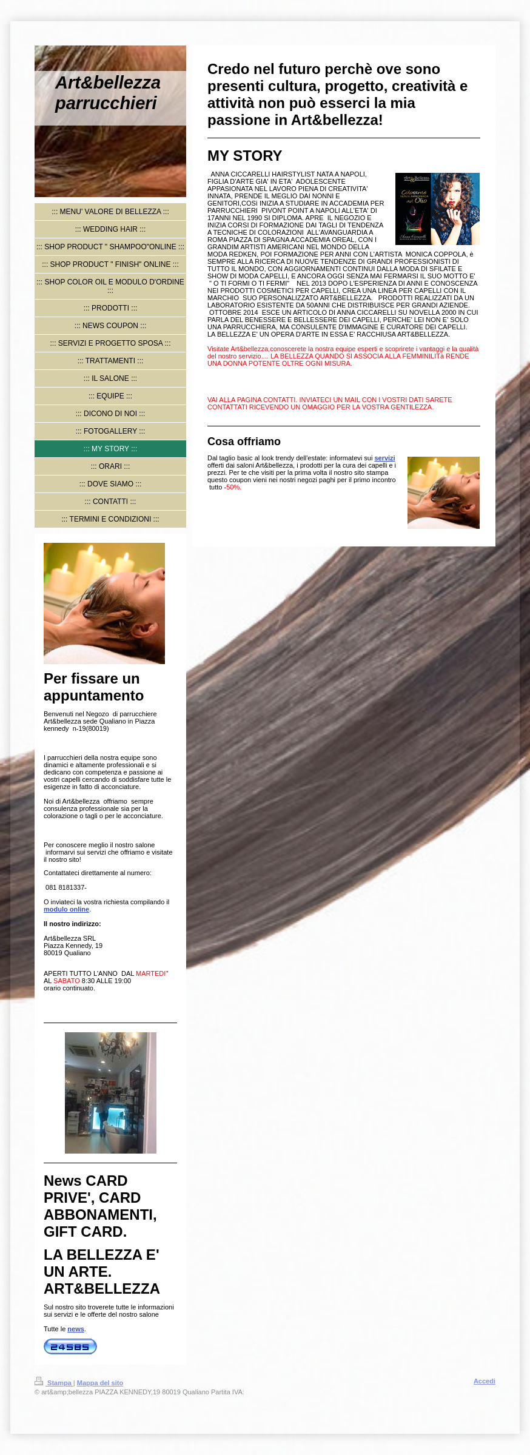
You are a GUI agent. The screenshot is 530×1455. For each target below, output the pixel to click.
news (75, 1328)
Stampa (54, 1382)
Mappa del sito (100, 1382)
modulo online (66, 909)
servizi (384, 458)
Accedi (484, 1381)
